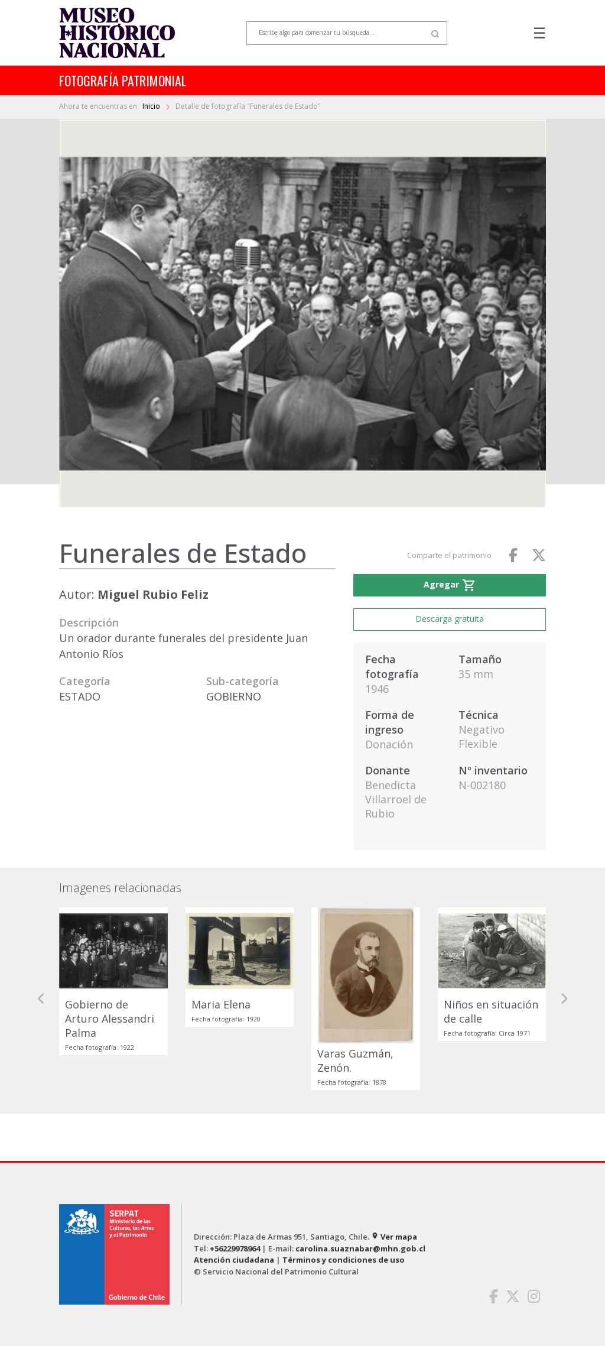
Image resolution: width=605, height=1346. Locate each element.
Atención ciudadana (234, 1259)
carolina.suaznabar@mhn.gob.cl (360, 1248)
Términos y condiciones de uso (343, 1259)
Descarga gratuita (449, 618)
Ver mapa (394, 1236)
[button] (41, 998)
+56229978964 (235, 1248)
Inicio (152, 106)
